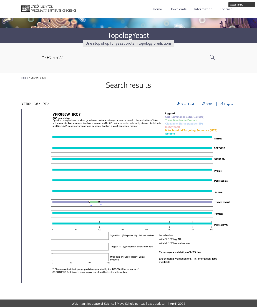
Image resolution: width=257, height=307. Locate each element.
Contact (226, 9)
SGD (209, 104)
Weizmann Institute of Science (93, 303)
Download (187, 104)
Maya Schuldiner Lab (131, 303)
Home (157, 9)
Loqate (228, 104)
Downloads (178, 9)
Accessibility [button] (236, 4)
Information (203, 9)
